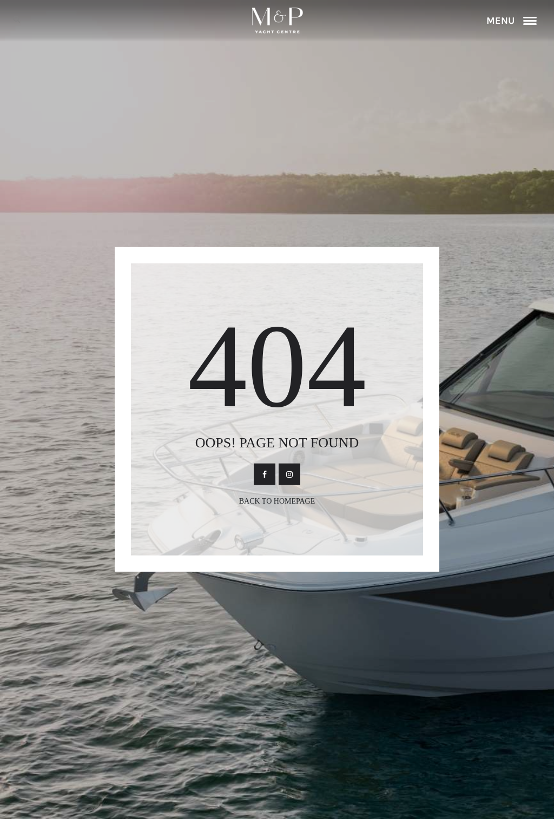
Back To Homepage (277, 501)
